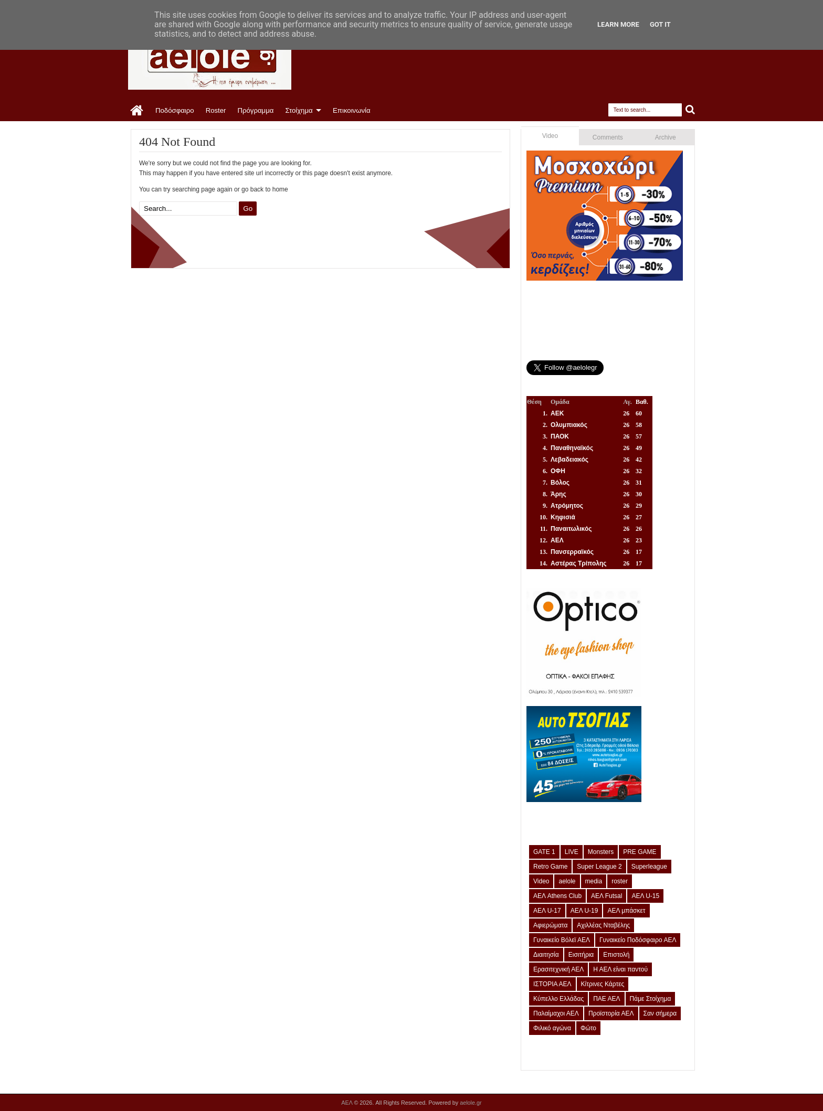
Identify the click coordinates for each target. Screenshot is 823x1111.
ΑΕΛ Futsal (606, 896)
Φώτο (588, 1028)
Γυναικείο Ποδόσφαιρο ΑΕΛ (637, 940)
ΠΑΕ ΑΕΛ (606, 998)
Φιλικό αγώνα (552, 1028)
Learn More (618, 24)
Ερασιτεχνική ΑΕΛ (558, 969)
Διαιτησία (546, 954)
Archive (665, 137)
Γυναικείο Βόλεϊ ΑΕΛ (561, 940)
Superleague (649, 866)
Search (690, 110)
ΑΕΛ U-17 (547, 910)
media (594, 881)
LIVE (571, 852)
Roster (216, 110)
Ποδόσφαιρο (174, 110)
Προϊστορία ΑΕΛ (611, 1013)
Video (550, 136)
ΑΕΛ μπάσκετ (626, 910)
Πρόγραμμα (255, 110)
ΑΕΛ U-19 (584, 910)
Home (137, 110)
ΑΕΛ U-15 (645, 896)
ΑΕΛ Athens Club (557, 896)
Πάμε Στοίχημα (650, 998)
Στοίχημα (298, 110)
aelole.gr (470, 1102)
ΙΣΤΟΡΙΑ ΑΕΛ (552, 984)
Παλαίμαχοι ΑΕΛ (556, 1013)
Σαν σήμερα (660, 1013)
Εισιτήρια (581, 954)
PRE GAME (639, 852)
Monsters (601, 852)
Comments (608, 137)
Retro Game (550, 866)
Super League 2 (599, 866)
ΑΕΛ (347, 1102)
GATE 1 (544, 852)
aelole (566, 881)
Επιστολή (616, 954)
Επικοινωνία (352, 110)
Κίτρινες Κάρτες (603, 984)
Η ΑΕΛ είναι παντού (620, 969)
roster (619, 881)
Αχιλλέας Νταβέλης (603, 925)
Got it (660, 24)
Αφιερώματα (550, 925)
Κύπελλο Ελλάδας (558, 998)
